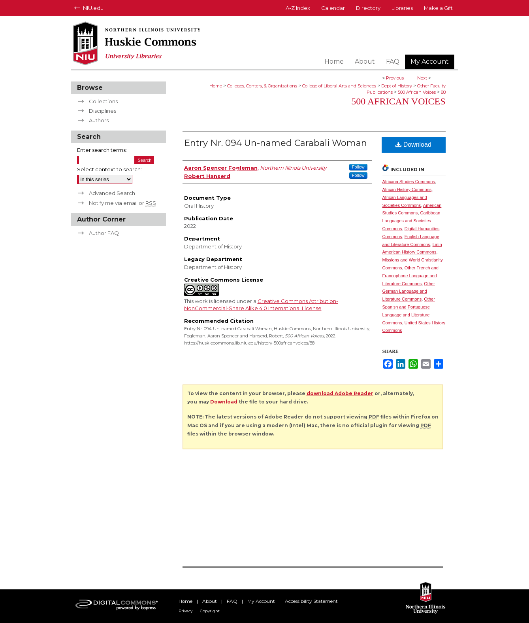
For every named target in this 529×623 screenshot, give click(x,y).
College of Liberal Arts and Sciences (339, 86)
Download (413, 144)
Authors (99, 120)
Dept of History (396, 86)
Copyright (210, 611)
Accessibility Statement (311, 601)
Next (422, 78)
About (209, 601)
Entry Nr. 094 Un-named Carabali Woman (275, 143)
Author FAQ (104, 233)
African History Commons (407, 189)
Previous (395, 78)
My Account (261, 601)
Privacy (185, 611)
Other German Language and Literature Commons (408, 291)
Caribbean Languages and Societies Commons (411, 220)
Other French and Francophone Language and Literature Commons (410, 275)
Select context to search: (109, 169)
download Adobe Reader (340, 393)
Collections (103, 101)
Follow (358, 167)
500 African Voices (417, 92)
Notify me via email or (122, 203)
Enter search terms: (102, 150)
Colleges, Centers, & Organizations (262, 86)
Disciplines (102, 111)
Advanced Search (112, 193)
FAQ (232, 601)
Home (215, 86)
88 (443, 92)
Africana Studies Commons (408, 181)
